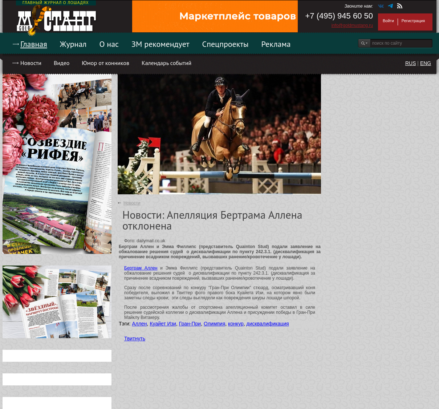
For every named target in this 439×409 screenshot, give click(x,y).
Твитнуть (134, 338)
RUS (410, 63)
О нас (109, 44)
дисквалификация (268, 324)
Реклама (276, 44)
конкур (236, 324)
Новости (30, 62)
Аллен (139, 324)
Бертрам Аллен (140, 268)
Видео (61, 62)
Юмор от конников (105, 62)
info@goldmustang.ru (352, 25)
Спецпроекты (225, 44)
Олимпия (214, 324)
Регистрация (413, 21)
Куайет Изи (163, 324)
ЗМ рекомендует (160, 44)
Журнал (73, 44)
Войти (388, 21)
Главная (33, 44)
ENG (425, 63)
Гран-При (190, 324)
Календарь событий (166, 62)
